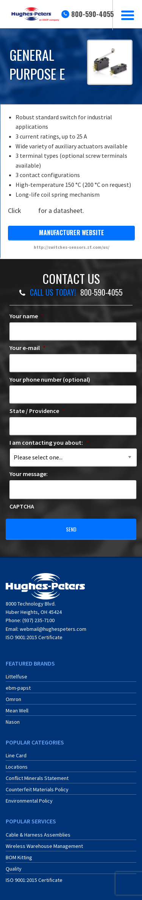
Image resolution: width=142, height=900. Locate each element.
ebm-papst (18, 687)
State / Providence (37, 411)
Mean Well (17, 710)
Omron (13, 699)
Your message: (28, 474)
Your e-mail (27, 347)
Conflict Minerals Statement (37, 778)
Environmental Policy (29, 800)
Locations (17, 766)
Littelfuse (16, 676)
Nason (13, 721)
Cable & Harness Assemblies (38, 834)
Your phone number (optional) (49, 379)
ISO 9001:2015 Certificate (34, 637)
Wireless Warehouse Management (44, 846)
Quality (14, 868)
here (30, 210)
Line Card (16, 755)
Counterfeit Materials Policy (37, 789)
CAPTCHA (21, 506)
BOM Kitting (19, 857)
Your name (26, 316)
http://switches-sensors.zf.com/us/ (71, 247)
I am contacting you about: (49, 442)
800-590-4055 (92, 14)
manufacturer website (71, 232)
